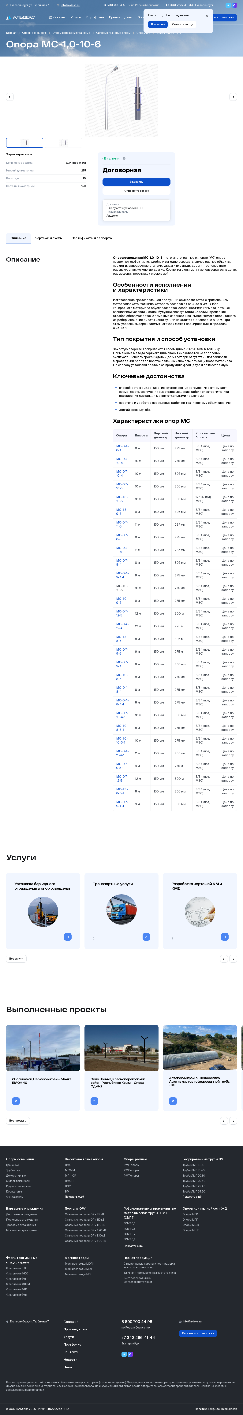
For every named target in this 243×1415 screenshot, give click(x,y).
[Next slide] (233, 97)
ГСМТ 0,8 (130, 1239)
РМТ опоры (131, 1175)
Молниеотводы (77, 1258)
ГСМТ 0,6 (129, 1229)
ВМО (68, 1165)
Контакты (71, 1352)
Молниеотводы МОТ (78, 1269)
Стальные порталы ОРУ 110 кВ (84, 1219)
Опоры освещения (34, 33)
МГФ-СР (70, 1175)
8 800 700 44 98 (117, 5)
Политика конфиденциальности (216, 1409)
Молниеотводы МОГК (79, 1263)
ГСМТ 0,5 (130, 1223)
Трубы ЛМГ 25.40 (194, 1186)
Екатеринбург (204, 5)
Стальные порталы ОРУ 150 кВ (85, 1225)
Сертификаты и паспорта (92, 238)
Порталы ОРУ (75, 1208)
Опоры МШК (191, 1225)
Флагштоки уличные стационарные (21, 1260)
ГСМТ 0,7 (129, 1234)
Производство (120, 17)
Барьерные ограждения (24, 1208)
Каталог (57, 17)
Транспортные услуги (113, 884)
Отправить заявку (136, 191)
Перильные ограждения (22, 1219)
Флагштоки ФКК (17, 1273)
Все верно (158, 24)
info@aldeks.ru (70, 5)
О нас (141, 17)
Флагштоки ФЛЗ (17, 1289)
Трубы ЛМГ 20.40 (194, 1181)
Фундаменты (14, 1197)
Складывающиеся (18, 1181)
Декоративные (16, 1175)
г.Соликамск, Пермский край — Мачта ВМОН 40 (41, 1080)
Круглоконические (18, 1186)
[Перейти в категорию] (68, 937)
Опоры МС (143, 33)
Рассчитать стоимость (218, 17)
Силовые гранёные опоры (113, 33)
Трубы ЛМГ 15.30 (193, 1165)
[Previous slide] (10, 97)
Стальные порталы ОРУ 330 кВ (85, 1235)
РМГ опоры (131, 1170)
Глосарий (71, 1322)
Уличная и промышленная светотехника (150, 1273)
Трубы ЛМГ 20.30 (194, 1175)
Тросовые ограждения (21, 1225)
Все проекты (18, 1120)
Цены (68, 1367)
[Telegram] (124, 1354)
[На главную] (20, 17)
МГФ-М (70, 1170)
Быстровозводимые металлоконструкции (138, 1280)
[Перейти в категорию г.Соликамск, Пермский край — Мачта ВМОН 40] (16, 1101)
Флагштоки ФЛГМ (18, 1284)
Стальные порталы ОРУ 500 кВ (85, 1241)
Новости (70, 1360)
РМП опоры (131, 1165)
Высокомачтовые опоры (84, 1159)
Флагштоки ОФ (16, 1268)
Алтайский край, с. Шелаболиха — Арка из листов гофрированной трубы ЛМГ (199, 1081)
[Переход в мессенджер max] (234, 5)
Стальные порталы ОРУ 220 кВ (85, 1230)
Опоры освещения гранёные (71, 33)
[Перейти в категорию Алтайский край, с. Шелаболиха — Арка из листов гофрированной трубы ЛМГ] (173, 1101)
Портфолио (95, 17)
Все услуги (16, 958)
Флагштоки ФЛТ (16, 1295)
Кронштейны (14, 1191)
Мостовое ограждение (21, 1230)
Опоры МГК (190, 1214)
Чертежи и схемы (48, 238)
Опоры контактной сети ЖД (205, 1208)
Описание (18, 238)
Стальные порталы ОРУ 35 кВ (84, 1214)
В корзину (136, 182)
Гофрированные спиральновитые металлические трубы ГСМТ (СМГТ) (150, 1213)
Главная (11, 33)
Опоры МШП (191, 1230)
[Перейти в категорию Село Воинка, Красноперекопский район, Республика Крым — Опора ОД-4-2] (94, 1101)
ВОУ (68, 1186)
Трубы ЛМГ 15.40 (194, 1170)
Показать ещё (74, 1197)
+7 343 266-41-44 (179, 5)
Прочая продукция (138, 1258)
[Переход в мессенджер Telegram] (228, 5)
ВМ (67, 1191)
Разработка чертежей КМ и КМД (196, 886)
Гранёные (12, 1165)
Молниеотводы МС (78, 1274)
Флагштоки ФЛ (16, 1279)
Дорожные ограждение (22, 1214)
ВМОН (69, 1181)
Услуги (76, 17)
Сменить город (182, 24)
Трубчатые (13, 1170)
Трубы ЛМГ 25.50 (194, 1191)
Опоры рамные (135, 1159)
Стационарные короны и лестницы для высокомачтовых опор (149, 1265)
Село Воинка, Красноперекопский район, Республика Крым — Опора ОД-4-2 (118, 1082)
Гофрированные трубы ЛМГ (204, 1159)
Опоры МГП (190, 1219)
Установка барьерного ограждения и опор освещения (42, 886)
